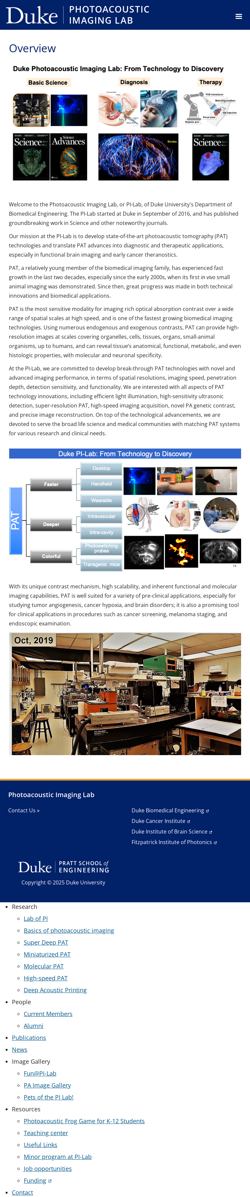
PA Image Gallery (47, 1085)
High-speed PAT (46, 978)
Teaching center (46, 1133)
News (19, 1049)
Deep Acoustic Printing (55, 990)
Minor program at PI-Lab (58, 1157)
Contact (22, 1192)
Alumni (34, 1026)
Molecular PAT (44, 966)
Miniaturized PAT (47, 954)
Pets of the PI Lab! (49, 1097)
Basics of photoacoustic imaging (69, 930)
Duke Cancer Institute (158, 821)
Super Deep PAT (46, 942)
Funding (35, 1180)
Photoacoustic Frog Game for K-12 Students (84, 1121)
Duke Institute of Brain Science (169, 831)
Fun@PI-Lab (40, 1073)
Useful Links (40, 1145)
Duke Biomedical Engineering (168, 810)
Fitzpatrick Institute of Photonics (172, 842)
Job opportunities (48, 1169)
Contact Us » (24, 810)
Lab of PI (36, 918)
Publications (29, 1038)
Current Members (48, 1014)
